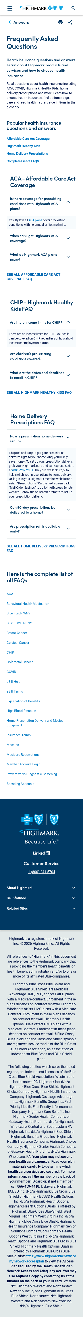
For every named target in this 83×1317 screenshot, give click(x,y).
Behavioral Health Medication (28, 603)
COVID (11, 671)
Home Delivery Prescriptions (27, 153)
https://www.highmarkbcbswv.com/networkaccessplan (42, 1258)
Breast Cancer (17, 632)
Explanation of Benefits (23, 701)
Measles (13, 744)
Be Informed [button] (16, 897)
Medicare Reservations (23, 754)
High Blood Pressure (21, 710)
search (73, 8)
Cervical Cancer (18, 642)
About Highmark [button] (20, 887)
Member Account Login (23, 764)
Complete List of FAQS (23, 161)
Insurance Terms (19, 735)
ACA (10, 593)
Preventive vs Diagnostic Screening (32, 774)
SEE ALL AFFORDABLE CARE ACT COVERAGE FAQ (33, 276)
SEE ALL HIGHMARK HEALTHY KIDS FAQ (39, 392)
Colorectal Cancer (20, 662)
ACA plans (35, 220)
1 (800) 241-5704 (41, 871)
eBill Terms (15, 691)
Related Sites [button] (17, 908)
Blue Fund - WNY (18, 613)
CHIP (10, 652)
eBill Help (13, 681)
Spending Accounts (21, 783)
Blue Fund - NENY (19, 623)
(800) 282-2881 (22, 470)
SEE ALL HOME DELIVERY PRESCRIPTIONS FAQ (41, 548)
